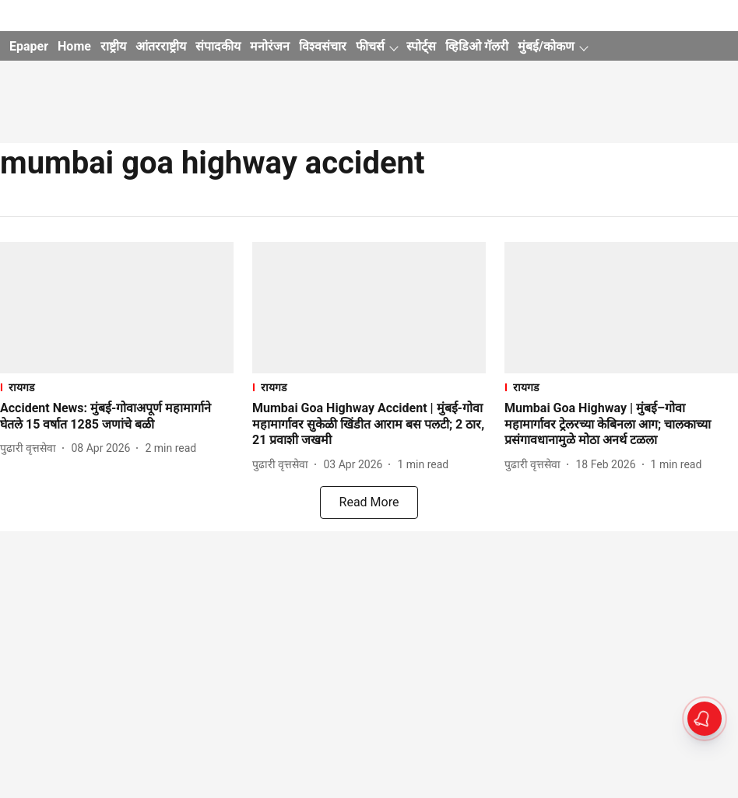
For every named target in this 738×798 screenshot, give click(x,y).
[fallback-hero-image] (117, 307)
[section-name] (117, 387)
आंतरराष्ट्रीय (160, 46)
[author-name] (31, 448)
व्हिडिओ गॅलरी (476, 46)
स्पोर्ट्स (421, 46)
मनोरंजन (270, 46)
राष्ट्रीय (113, 46)
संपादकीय (218, 46)
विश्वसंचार (322, 46)
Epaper (28, 46)
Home (74, 46)
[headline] (117, 417)
